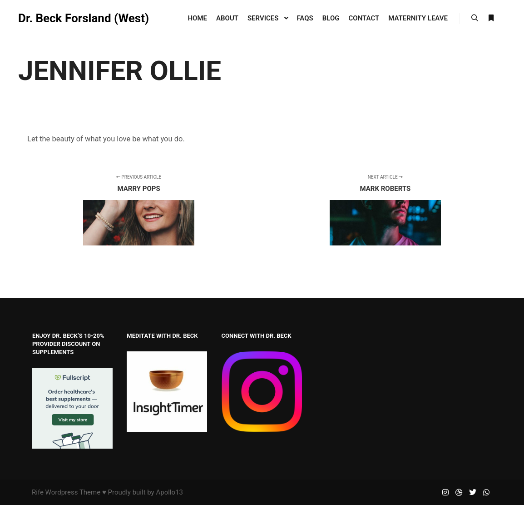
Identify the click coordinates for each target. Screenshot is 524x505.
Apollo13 (169, 492)
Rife (38, 492)
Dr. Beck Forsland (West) (63, 18)
